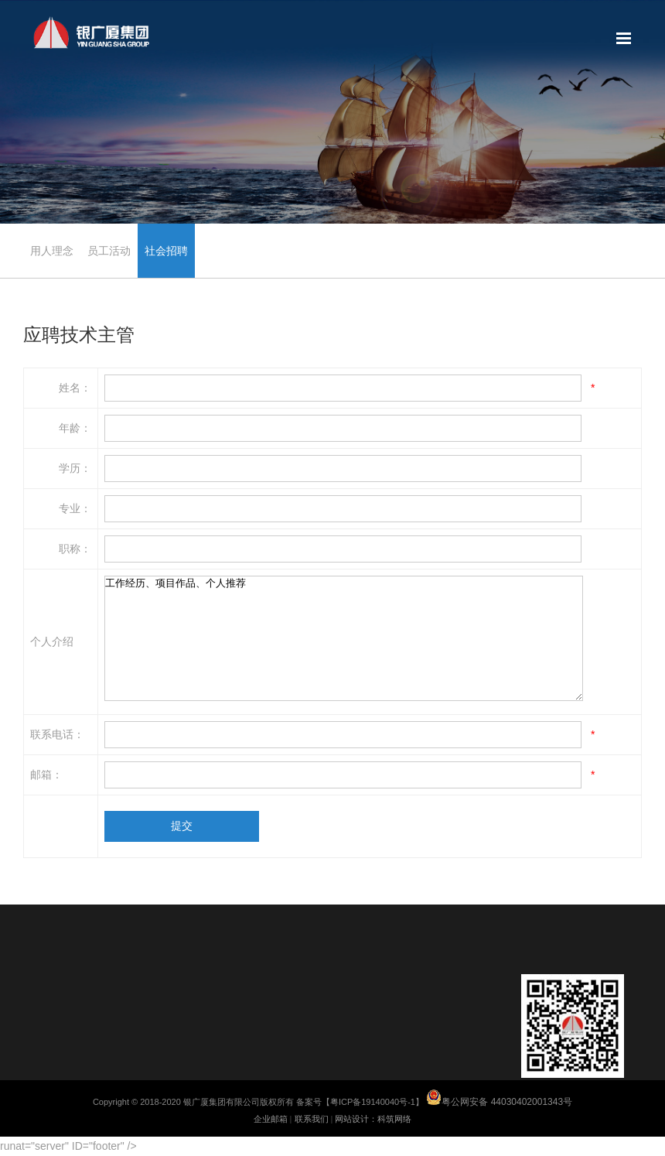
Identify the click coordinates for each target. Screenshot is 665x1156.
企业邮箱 (271, 1119)
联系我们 (312, 1119)
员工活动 (109, 251)
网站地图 (624, 38)
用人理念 (51, 251)
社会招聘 (166, 251)
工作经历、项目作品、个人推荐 (344, 638)
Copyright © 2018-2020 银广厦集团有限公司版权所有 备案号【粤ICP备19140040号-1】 (332, 1101)
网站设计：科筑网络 (373, 1119)
